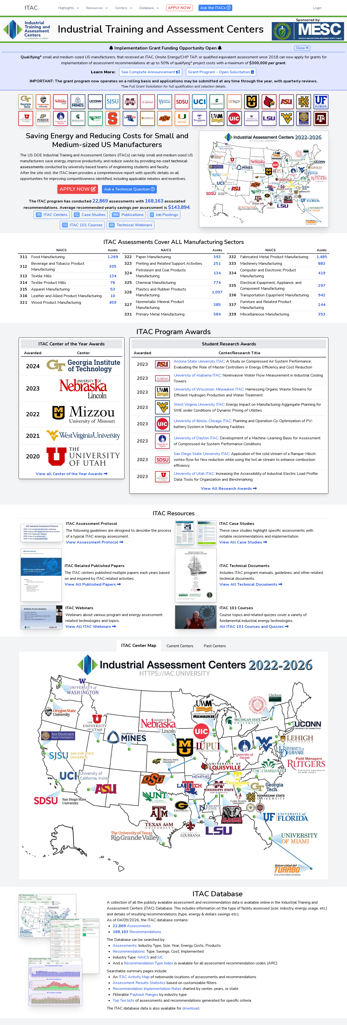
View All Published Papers (93, 584)
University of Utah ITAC (194, 473)
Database (149, 8)
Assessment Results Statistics (139, 983)
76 (112, 282)
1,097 (217, 292)
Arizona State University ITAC (199, 361)
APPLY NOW (179, 8)
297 (321, 285)
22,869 (100, 201)
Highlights (69, 8)
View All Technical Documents (251, 584)
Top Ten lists (123, 1000)
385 (217, 304)
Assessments (132, 926)
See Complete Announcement (150, 72)
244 (321, 304)
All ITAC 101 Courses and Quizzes (254, 626)
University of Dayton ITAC (196, 438)
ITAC (31, 8)
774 (217, 282)
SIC (160, 957)
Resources (97, 8)
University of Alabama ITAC (197, 375)
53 (112, 289)
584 (217, 314)
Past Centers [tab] (215, 646)
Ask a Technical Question (129, 189)
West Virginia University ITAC (199, 404)
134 (112, 276)
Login (317, 8)
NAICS (143, 957)
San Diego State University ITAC (201, 453)
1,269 (112, 257)
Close (302, 48)
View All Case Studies (243, 542)
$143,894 (179, 207)
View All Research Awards (229, 488)
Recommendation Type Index (148, 963)
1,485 (321, 257)
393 (217, 257)
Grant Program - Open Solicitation (221, 72)
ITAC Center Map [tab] (138, 645)
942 (321, 295)
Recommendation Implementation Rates (147, 988)
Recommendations (137, 932)
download (190, 1008)
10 (112, 296)
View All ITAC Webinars (90, 626)
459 (112, 302)
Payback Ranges (144, 994)
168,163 (154, 201)
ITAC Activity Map (134, 977)
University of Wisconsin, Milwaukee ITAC (209, 389)
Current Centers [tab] (180, 646)
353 (321, 314)
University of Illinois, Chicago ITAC (202, 421)
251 (217, 263)
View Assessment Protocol (94, 542)
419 (321, 273)
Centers (124, 8)
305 (112, 266)
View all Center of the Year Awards (72, 474)
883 (321, 263)
